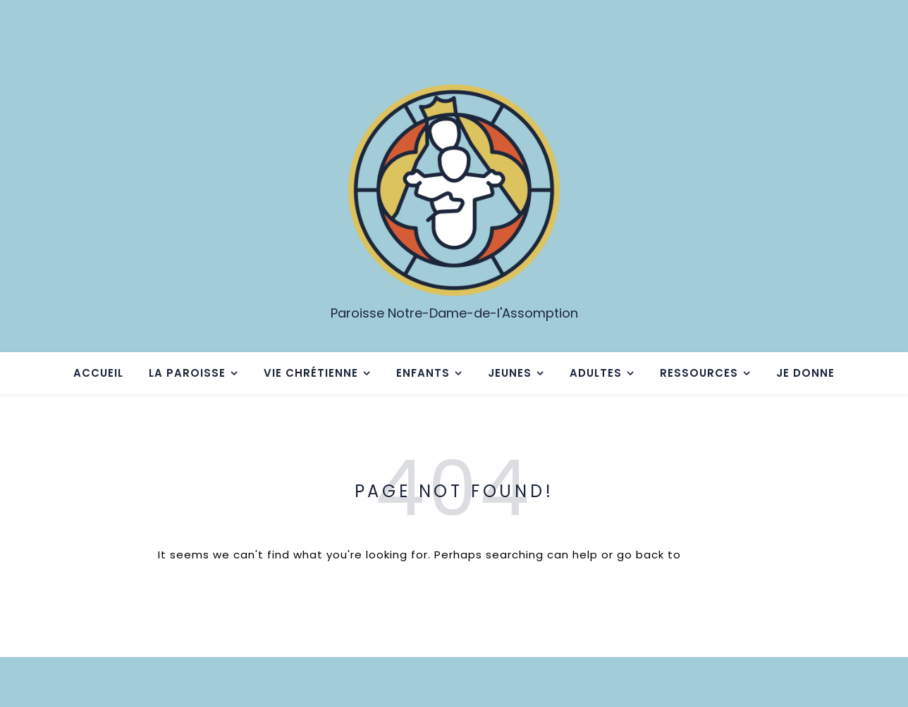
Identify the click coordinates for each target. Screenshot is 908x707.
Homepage (717, 554)
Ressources (699, 372)
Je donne (805, 372)
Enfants (423, 372)
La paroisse (187, 372)
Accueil (98, 372)
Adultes (596, 372)
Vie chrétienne (311, 372)
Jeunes (510, 372)
